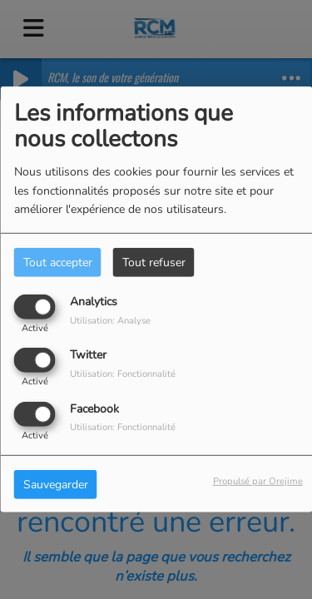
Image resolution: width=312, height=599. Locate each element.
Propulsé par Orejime (258, 480)
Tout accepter (57, 262)
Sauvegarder (55, 484)
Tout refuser (154, 262)
